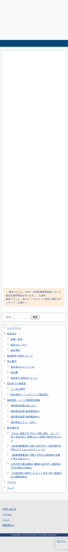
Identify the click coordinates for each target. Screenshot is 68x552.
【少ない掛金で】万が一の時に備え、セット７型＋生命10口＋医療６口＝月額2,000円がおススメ (36, 437)
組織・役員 (16, 339)
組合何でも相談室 (16, 383)
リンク (10, 487)
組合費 (14, 372)
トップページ (14, 328)
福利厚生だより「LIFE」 (24, 422)
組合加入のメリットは (22, 367)
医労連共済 (13, 427)
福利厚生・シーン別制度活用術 (23, 400)
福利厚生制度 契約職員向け (25, 416)
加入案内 (12, 361)
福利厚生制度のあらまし (24, 405)
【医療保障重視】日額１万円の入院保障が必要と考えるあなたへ (35, 457)
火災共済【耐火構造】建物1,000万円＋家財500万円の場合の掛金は (36, 466)
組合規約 (15, 350)
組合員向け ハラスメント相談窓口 (29, 394)
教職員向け (8, 525)
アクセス (12, 482)
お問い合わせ (9, 509)
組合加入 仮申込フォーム (24, 378)
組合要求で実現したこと (20, 355)
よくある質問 (18, 389)
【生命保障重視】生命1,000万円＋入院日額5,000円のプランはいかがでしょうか (36, 448)
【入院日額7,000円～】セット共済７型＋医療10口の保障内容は (36, 475)
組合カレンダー (19, 344)
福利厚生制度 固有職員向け (25, 411)
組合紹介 (12, 333)
